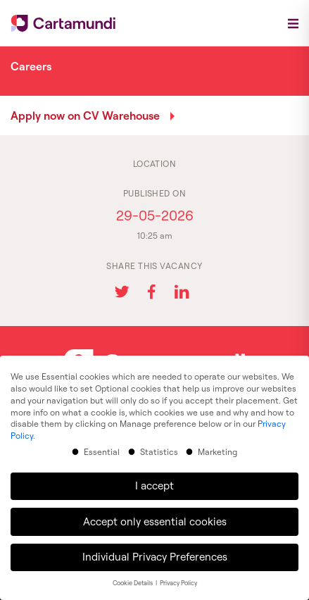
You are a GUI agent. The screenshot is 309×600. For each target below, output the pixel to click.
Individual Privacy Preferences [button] (154, 548)
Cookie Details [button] (133, 575)
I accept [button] (154, 477)
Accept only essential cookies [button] (155, 513)
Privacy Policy (178, 575)
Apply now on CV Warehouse (85, 115)
